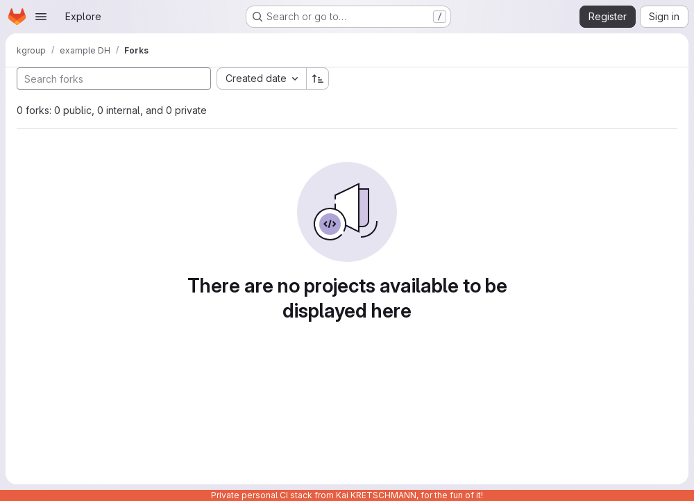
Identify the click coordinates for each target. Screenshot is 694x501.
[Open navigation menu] (41, 17)
